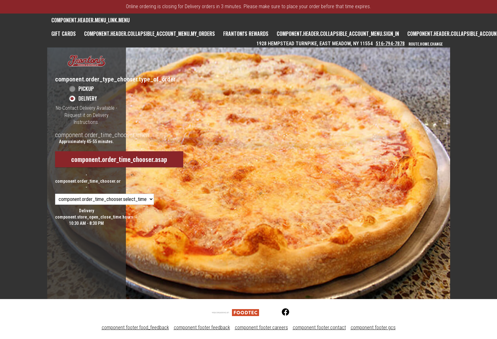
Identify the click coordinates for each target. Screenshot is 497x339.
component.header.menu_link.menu (90, 20)
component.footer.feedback (202, 328)
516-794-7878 (390, 44)
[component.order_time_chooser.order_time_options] (104, 199)
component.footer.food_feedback (135, 328)
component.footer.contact (319, 328)
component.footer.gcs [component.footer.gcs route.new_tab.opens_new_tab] (373, 328)
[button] (86, 61)
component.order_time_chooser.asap (119, 159)
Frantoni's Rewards (245, 33)
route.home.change (426, 44)
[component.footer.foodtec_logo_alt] (235, 312)
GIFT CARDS (63, 33)
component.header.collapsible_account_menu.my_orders (149, 33)
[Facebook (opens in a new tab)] (281, 312)
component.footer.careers (261, 328)
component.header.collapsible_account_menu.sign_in (338, 33)
